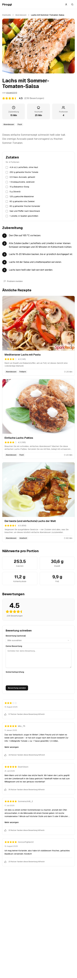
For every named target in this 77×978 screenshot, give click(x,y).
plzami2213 (11, 92)
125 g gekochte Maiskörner (22, 196)
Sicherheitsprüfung (15, 672)
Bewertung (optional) (16, 636)
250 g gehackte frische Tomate (24, 172)
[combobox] (38, 640)
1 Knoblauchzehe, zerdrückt (22, 182)
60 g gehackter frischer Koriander (25, 206)
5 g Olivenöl (15, 191)
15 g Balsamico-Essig (19, 186)
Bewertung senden (17, 688)
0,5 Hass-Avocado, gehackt (22, 177)
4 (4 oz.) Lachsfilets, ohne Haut (24, 167)
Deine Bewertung (14, 646)
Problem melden (13, 281)
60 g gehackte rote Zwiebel (22, 201)
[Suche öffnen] (72, 4)
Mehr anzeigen (12, 747)
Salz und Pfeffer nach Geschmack (25, 211)
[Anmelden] (66, 4)
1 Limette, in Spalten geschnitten (24, 216)
